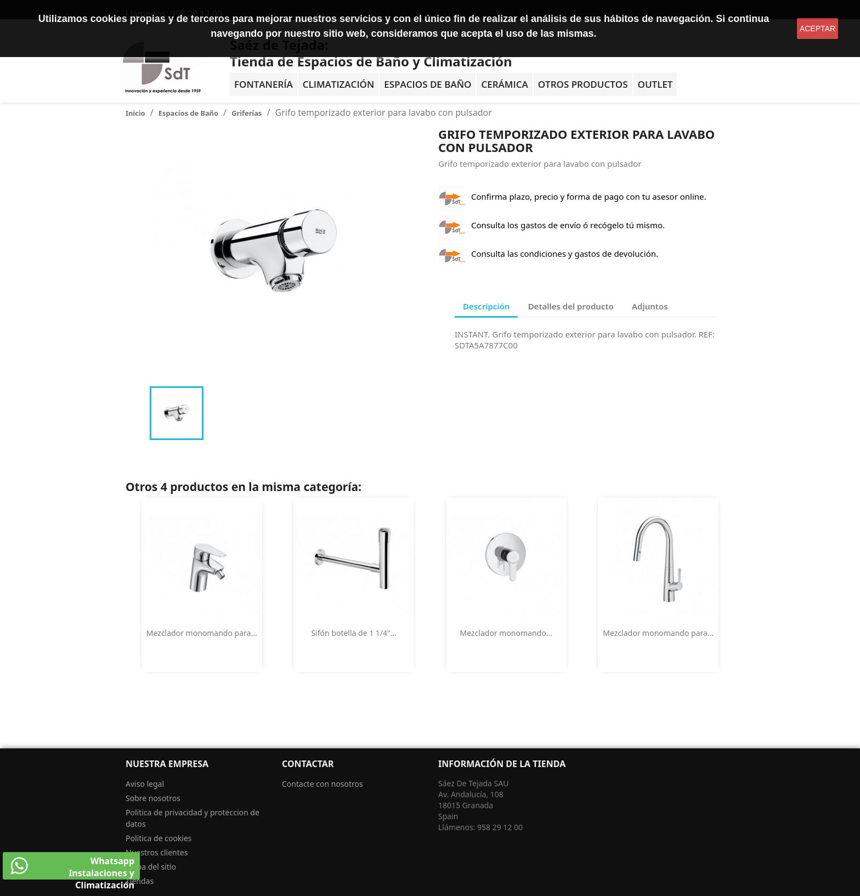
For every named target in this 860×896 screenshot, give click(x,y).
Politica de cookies (159, 838)
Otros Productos (583, 84)
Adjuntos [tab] (650, 306)
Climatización (339, 84)
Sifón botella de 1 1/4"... (354, 633)
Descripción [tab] (486, 306)
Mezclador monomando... (506, 633)
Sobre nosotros (153, 798)
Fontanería (263, 84)
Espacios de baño (427, 84)
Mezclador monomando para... (201, 633)
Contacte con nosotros (322, 784)
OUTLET (655, 84)
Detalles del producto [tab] (571, 306)
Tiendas (140, 881)
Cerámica (504, 84)
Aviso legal (145, 784)
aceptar (817, 28)
